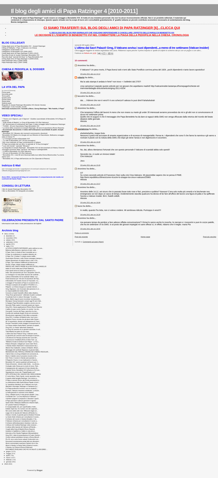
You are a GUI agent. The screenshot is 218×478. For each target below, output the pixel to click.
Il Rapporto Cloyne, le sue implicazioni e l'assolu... (22, 360)
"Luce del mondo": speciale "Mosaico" (16, 146)
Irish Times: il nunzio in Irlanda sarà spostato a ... (21, 358)
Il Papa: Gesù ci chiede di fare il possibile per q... (21, 252)
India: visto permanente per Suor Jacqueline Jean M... (23, 272)
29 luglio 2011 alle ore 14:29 (90, 92)
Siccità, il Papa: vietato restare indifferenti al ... (21, 264)
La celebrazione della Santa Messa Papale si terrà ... (23, 382)
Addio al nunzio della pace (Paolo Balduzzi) (20, 268)
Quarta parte (6, 98)
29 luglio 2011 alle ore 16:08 (90, 202)
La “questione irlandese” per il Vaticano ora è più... (22, 384)
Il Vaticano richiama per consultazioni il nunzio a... (22, 421)
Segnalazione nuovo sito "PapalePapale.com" (20, 372)
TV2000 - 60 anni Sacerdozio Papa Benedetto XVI (21, 126)
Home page (145, 237)
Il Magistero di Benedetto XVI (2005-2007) (17, 51)
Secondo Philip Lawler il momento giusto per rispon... (23, 305)
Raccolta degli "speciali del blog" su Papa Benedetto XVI (22, 57)
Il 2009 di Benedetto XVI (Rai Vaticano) (17, 151)
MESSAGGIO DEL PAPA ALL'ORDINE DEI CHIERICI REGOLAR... (27, 352)
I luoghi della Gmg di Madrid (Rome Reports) (20, 429)
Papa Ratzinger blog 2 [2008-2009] (14, 60)
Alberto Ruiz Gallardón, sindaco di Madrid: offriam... (22, 348)
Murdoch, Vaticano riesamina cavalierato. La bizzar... (23, 390)
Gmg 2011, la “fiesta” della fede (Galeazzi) (19, 327)
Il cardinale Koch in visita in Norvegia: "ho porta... (22, 297)
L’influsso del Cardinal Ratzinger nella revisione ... (22, 425)
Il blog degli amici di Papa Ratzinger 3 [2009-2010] (20, 59)
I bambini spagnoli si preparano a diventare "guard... (23, 398)
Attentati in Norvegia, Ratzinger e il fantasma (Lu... (22, 386)
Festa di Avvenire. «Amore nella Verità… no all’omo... (23, 364)
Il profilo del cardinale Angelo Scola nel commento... (22, 313)
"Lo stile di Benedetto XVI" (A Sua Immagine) (19, 140)
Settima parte (7, 103)
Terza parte (6, 96)
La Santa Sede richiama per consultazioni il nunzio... (23, 417)
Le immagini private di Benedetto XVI (16, 139)
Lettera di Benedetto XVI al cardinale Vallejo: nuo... (22, 277)
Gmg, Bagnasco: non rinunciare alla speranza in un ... (23, 289)
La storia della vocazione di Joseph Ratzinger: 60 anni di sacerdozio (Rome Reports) (33, 128)
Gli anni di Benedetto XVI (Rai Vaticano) (17, 153)
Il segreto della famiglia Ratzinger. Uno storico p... (22, 378)
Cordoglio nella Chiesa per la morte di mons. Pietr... (22, 366)
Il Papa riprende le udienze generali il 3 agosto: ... (22, 401)
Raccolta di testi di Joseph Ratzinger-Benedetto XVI (20, 55)
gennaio (9, 462)
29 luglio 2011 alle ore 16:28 (90, 214)
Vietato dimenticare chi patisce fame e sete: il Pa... (22, 260)
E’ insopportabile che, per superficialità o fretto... (21, 407)
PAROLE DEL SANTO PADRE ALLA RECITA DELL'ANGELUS (26, 266)
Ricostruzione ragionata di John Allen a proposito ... (22, 315)
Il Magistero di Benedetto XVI (12, 50)
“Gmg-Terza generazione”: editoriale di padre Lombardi (23, 295)
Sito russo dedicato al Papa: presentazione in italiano (22, 142)
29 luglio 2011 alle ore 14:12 (90, 74)
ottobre (8, 240)
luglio (8, 246)
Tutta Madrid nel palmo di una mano (17, 331)
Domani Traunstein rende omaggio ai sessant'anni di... (23, 323)
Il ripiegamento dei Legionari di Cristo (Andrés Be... (22, 368)
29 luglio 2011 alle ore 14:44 (90, 125)
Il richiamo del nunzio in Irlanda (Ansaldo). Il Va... (21, 419)
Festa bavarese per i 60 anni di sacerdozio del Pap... (23, 278)
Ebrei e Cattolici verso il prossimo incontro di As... (22, 356)
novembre (9, 238)
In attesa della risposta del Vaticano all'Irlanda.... (21, 427)
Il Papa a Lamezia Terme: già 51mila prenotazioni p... (23, 380)
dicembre (9, 236)
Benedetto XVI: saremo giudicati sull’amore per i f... (22, 362)
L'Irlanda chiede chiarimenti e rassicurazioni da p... (22, 346)
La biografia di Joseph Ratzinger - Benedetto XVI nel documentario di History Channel (34, 148)
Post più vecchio (209, 237)
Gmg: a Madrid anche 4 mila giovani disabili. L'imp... (22, 394)
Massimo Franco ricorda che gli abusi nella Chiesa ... (23, 319)
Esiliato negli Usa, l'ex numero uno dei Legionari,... (22, 409)
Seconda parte (7, 94)
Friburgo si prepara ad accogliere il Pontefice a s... (22, 285)
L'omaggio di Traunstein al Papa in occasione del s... (23, 283)
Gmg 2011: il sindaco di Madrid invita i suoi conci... (22, 317)
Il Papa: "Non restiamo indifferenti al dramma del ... (22, 262)
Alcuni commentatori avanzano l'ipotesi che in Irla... (22, 443)
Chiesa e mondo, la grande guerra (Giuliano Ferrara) (23, 415)
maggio (9, 453)
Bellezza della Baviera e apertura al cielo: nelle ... (22, 250)
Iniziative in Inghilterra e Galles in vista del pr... (21, 431)
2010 (6, 464)
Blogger (40, 470)
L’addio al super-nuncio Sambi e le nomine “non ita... (23, 309)
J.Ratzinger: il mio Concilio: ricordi (14, 107)
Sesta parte (6, 101)
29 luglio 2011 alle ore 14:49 (90, 142)
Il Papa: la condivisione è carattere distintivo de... (21, 254)
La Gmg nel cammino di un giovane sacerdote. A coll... (23, 329)
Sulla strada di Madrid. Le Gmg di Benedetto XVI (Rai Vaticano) (26, 122)
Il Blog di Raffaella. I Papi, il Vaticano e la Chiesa (19, 48)
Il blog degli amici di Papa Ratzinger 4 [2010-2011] (74, 11)
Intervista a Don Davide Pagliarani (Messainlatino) (22, 433)
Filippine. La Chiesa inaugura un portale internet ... (22, 287)
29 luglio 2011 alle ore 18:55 (90, 229)
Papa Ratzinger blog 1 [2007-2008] (14, 62)
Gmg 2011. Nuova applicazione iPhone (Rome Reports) (24, 307)
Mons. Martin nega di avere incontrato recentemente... (23, 299)
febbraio (9, 460)
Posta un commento (82, 233)
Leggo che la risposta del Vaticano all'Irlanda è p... (22, 413)
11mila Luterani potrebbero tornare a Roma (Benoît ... (23, 437)
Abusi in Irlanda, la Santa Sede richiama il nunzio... (22, 445)
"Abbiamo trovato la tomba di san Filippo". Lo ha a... (22, 341)
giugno (8, 451)
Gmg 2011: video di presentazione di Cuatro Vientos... (23, 435)
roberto (80, 77)
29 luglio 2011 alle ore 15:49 (90, 165)
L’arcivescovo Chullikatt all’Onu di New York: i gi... (22, 340)
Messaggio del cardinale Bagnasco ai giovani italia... (23, 350)
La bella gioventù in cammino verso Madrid (20, 392)
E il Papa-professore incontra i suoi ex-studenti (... (22, 388)
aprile (8, 455)
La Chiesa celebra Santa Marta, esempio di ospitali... (23, 325)
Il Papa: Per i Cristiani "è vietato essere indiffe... (21, 256)
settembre (9, 242)
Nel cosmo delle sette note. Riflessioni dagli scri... (22, 411)
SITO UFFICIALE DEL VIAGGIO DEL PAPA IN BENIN (23, 374)
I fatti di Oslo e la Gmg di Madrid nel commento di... (22, 354)
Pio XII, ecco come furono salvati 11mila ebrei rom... (23, 439)
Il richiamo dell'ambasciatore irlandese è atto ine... (22, 423)
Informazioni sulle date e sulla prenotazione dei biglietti (21, 223)
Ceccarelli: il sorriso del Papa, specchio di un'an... (22, 311)
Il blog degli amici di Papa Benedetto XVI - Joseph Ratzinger (23, 46)
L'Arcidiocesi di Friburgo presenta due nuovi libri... (22, 337)
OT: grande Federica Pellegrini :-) (16, 405)
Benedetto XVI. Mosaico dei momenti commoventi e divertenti (25, 133)
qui (81, 50)
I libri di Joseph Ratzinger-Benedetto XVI (16, 189)
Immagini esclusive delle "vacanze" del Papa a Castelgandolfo (25, 149)
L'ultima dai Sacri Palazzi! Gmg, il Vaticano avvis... (22, 333)
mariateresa (83, 129)
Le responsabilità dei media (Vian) (17, 291)
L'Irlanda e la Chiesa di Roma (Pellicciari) (19, 447)
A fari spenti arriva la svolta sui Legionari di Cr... (21, 270)
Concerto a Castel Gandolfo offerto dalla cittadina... (22, 293)
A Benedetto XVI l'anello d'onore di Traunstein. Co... (22, 281)
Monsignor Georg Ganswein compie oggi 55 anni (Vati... (24, 301)
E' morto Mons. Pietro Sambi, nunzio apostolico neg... (23, 376)
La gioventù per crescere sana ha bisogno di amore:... (23, 335)
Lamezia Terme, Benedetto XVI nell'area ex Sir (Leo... (23, 370)
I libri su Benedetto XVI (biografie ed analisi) (18, 191)
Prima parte (6, 92)
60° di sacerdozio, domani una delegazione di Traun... (23, 321)
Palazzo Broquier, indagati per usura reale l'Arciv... (22, 344)
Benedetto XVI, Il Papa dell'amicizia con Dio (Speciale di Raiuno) (26, 158)
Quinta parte (6, 99)
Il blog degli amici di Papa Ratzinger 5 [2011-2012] (20, 53)
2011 (6, 234)
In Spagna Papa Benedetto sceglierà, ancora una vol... (23, 303)
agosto (8, 244)
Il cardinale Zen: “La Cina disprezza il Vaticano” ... (22, 396)
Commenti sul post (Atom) (93, 242)
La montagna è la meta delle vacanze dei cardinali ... (23, 274)
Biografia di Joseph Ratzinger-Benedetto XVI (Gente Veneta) (24, 105)
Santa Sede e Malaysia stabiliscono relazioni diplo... (22, 402)
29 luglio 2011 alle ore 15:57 (90, 184)
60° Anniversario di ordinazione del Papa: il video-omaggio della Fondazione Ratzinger (34, 124)
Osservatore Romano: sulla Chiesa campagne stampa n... (24, 258)
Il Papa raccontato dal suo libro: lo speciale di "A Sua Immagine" (26, 144)
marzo (8, 457)
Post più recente (81, 237)
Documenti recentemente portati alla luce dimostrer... (23, 441)
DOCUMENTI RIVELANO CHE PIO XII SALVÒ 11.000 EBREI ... (27, 449)
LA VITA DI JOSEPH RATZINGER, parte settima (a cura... (24, 248)
